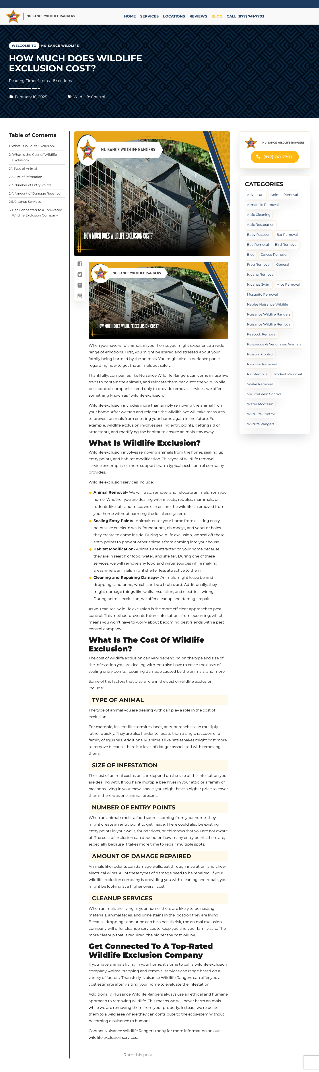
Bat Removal (287, 234)
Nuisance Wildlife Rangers (268, 314)
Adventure (256, 195)
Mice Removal (288, 284)
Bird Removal (286, 244)
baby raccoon (258, 234)
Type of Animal (25, 168)
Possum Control (260, 354)
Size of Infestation (28, 177)
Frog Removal (258, 264)
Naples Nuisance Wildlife (267, 304)
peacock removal (261, 334)
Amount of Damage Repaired (37, 193)
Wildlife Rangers (260, 424)
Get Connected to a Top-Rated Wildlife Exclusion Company (37, 213)
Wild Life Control (89, 97)
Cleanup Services (27, 201)
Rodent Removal (288, 374)
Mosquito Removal (262, 294)
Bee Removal (258, 244)
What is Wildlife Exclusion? (33, 146)
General (282, 264)
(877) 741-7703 (274, 157)
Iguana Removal (260, 274)
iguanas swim (258, 284)
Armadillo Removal (263, 205)
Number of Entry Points (32, 185)
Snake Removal (260, 384)
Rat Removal (257, 374)
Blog (251, 254)
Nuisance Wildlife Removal (269, 324)
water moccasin (260, 404)
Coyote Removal (274, 254)
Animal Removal (284, 195)
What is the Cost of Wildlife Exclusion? (34, 157)
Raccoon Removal (262, 364)
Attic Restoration (260, 224)
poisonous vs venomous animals (274, 344)
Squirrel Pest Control (264, 394)
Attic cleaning (258, 214)
